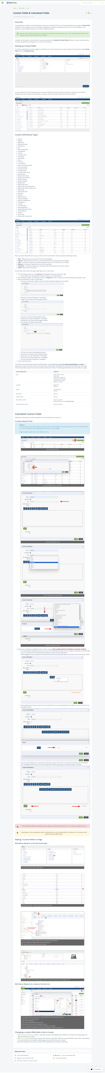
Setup (27, 8)
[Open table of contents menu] (2, 2)
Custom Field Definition (22, 1055)
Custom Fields (25, 1038)
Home (14, 8)
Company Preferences (27, 1035)
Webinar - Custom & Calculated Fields (65, 1055)
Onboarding (21, 8)
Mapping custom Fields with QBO (25, 1058)
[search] (91, 2)
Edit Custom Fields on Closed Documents (27, 1060)
